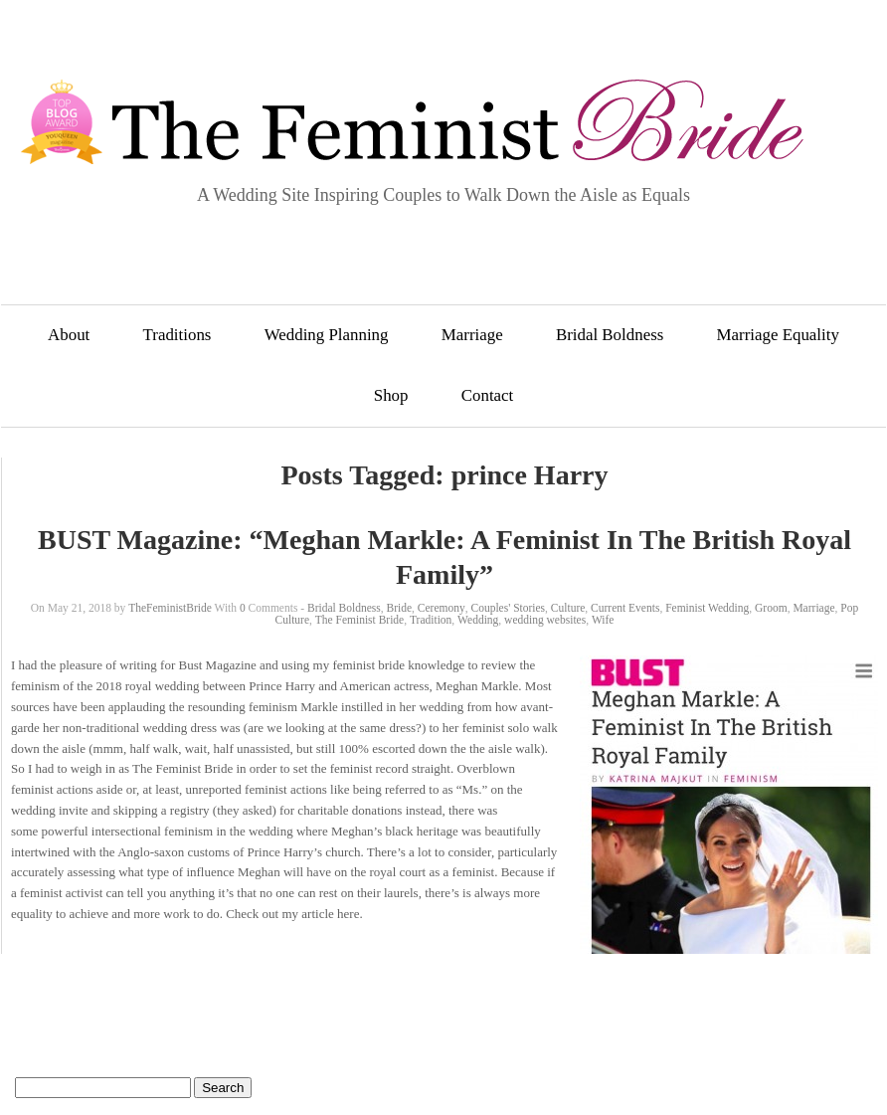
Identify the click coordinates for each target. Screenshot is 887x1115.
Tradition (430, 620)
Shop (391, 395)
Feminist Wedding (707, 608)
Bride (400, 608)
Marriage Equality (778, 334)
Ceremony (441, 608)
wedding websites (545, 620)
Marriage (472, 334)
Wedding (477, 620)
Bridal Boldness (609, 334)
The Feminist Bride (359, 620)
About (68, 334)
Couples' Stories (507, 608)
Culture (568, 608)
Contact (487, 395)
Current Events (625, 608)
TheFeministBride (170, 608)
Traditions (177, 334)
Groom (771, 608)
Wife (603, 620)
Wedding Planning (327, 334)
